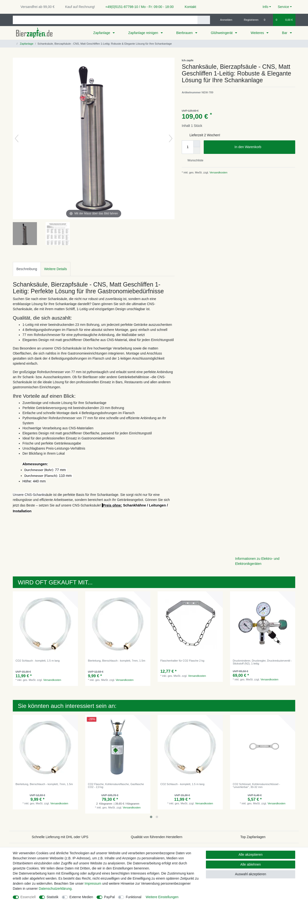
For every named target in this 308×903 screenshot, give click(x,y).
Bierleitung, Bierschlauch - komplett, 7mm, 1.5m (116, 660)
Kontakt (188, 7)
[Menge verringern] (196, 150)
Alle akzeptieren (250, 854)
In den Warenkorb (263, 147)
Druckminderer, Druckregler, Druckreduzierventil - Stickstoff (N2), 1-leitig (262, 662)
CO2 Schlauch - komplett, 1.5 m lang (37, 660)
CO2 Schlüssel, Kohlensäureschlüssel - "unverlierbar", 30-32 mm (256, 785)
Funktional (133, 897)
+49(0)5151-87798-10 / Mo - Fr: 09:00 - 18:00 (138, 7)
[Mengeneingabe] (187, 147)
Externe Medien (81, 897)
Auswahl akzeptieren (250, 874)
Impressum (92, 883)
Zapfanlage (102, 33)
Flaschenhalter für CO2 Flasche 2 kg (182, 660)
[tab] (27, 269)
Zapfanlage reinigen (143, 33)
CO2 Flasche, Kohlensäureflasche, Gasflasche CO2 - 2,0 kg (116, 785)
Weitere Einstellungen (162, 897)
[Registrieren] (248, 20)
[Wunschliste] (267, 20)
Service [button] (283, 7)
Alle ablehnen (250, 864)
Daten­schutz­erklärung (55, 888)
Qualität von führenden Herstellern (156, 837)
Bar (285, 33)
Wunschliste (193, 160)
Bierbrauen (185, 33)
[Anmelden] (224, 20)
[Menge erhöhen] (196, 143)
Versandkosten (218, 172)
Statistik (52, 897)
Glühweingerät (222, 33)
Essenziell (28, 897)
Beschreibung (26, 269)
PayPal (109, 897)
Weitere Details (55, 269)
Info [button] (265, 7)
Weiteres (258, 33)
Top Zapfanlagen (253, 837)
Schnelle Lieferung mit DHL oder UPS (60, 837)
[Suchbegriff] (105, 20)
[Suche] (203, 20)
